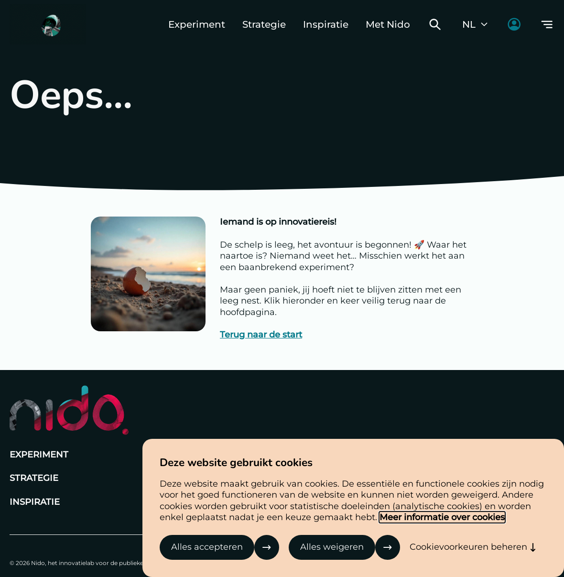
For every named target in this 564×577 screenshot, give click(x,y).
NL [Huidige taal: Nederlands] (475, 24)
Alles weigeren (332, 547)
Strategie (264, 24)
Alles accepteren (207, 547)
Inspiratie (325, 24)
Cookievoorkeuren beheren (468, 547)
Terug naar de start (261, 334)
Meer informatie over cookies (442, 517)
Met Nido (388, 24)
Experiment (196, 24)
